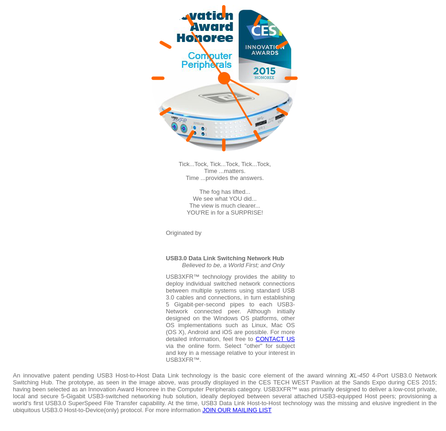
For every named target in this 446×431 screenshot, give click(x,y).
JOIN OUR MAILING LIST (236, 410)
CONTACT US (275, 338)
